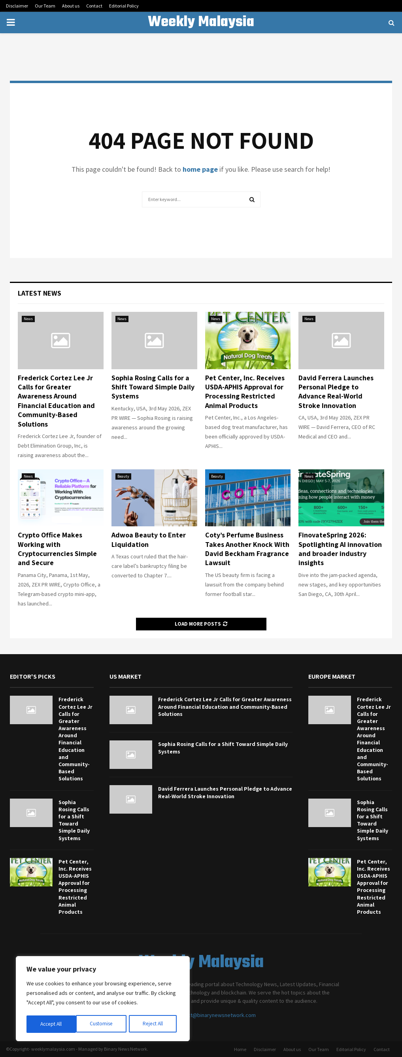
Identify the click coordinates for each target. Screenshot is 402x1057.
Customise (51, 1024)
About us (70, 6)
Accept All (154, 1024)
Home (240, 1049)
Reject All (103, 1024)
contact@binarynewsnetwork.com (215, 1015)
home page (200, 169)
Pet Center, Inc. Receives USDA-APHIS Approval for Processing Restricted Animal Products (245, 391)
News (28, 318)
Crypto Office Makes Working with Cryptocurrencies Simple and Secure (57, 548)
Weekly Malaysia (201, 22)
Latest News (39, 293)
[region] (103, 999)
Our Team (45, 6)
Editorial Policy (124, 6)
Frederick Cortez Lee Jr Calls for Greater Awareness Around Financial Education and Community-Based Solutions (56, 401)
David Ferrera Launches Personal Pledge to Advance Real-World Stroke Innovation (336, 391)
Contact (94, 6)
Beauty (123, 476)
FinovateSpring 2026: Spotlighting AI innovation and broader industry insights (340, 548)
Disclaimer (17, 6)
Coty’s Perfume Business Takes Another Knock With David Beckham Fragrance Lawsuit (247, 548)
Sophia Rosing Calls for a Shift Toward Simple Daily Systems (152, 387)
